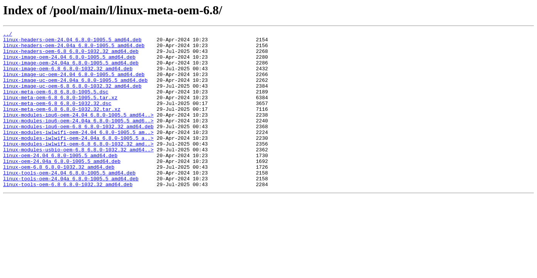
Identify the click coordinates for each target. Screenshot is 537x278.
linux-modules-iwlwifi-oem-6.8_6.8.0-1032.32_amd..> (78, 166)
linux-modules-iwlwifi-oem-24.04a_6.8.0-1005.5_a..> (78, 159)
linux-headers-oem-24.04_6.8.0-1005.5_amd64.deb (72, 41)
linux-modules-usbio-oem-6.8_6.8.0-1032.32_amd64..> (78, 173)
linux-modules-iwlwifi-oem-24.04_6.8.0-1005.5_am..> (78, 152)
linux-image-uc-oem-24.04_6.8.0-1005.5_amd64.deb (74, 83)
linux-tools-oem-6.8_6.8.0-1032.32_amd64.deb (67, 215)
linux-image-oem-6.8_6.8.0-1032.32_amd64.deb (67, 76)
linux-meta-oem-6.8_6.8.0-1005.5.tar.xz (60, 111)
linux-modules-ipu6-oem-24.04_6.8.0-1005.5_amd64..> (78, 132)
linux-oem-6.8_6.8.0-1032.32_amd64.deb (59, 194)
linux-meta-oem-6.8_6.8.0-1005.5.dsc (55, 104)
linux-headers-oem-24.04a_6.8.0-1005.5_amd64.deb (74, 48)
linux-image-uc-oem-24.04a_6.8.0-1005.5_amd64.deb (75, 90)
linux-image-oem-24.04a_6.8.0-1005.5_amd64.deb (70, 69)
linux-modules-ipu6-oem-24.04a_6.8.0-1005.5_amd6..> (78, 139)
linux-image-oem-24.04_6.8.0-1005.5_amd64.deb (69, 62)
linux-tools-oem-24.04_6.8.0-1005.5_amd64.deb (69, 201)
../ (7, 34)
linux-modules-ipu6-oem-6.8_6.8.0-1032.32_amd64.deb (78, 145)
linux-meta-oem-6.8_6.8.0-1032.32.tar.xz (61, 125)
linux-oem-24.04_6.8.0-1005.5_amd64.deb (60, 180)
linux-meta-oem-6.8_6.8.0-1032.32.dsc (57, 118)
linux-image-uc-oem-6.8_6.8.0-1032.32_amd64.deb (72, 97)
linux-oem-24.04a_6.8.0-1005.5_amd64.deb (61, 187)
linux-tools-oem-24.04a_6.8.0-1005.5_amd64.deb (70, 208)
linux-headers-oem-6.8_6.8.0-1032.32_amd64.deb (70, 55)
